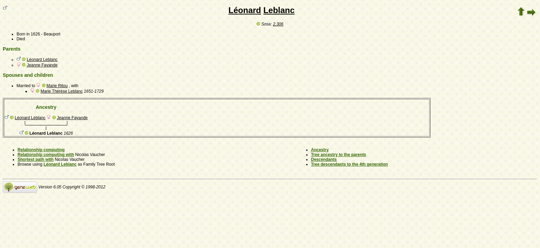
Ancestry (320, 149)
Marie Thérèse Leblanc (62, 91)
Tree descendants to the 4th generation (349, 164)
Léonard (244, 10)
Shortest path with (36, 159)
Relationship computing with (46, 154)
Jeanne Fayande (42, 65)
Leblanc (279, 10)
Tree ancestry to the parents (338, 154)
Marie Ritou (57, 85)
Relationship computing (41, 149)
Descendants (324, 159)
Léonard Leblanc (42, 59)
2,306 (278, 24)
